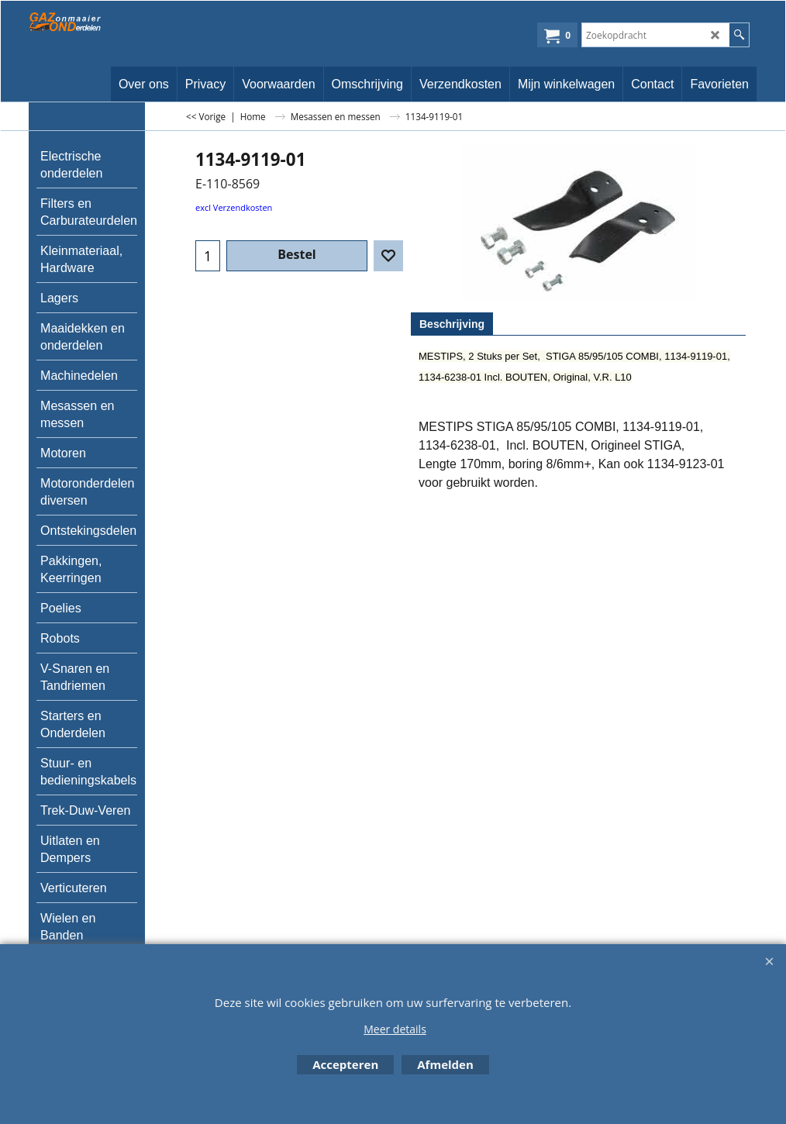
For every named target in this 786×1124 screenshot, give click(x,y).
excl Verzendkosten (233, 207)
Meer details (395, 1029)
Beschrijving (451, 324)
